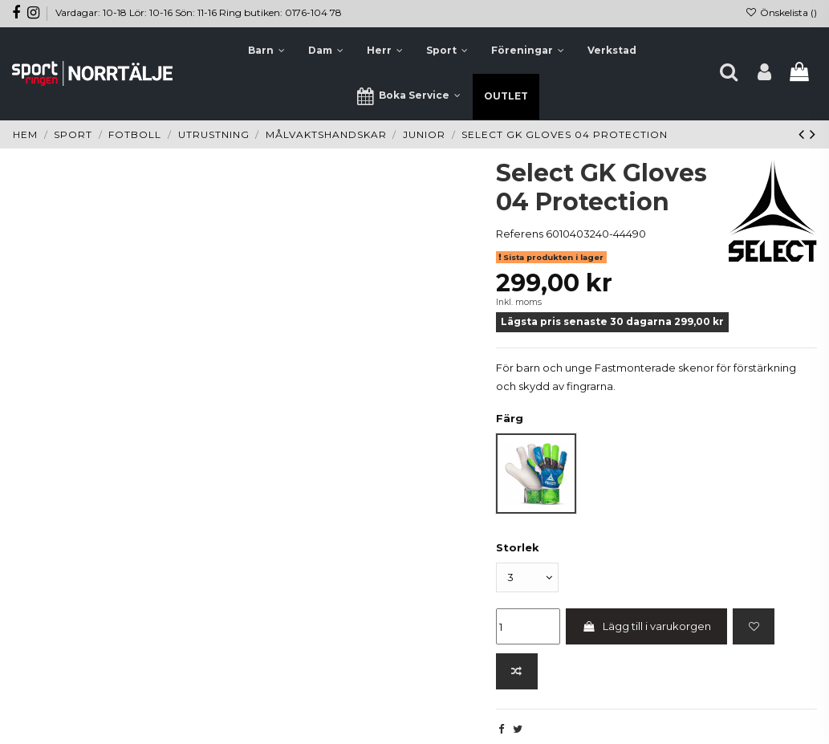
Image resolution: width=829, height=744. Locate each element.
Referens (519, 233)
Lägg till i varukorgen (646, 626)
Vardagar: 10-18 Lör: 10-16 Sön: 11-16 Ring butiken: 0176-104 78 (198, 12)
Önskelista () (781, 12)
